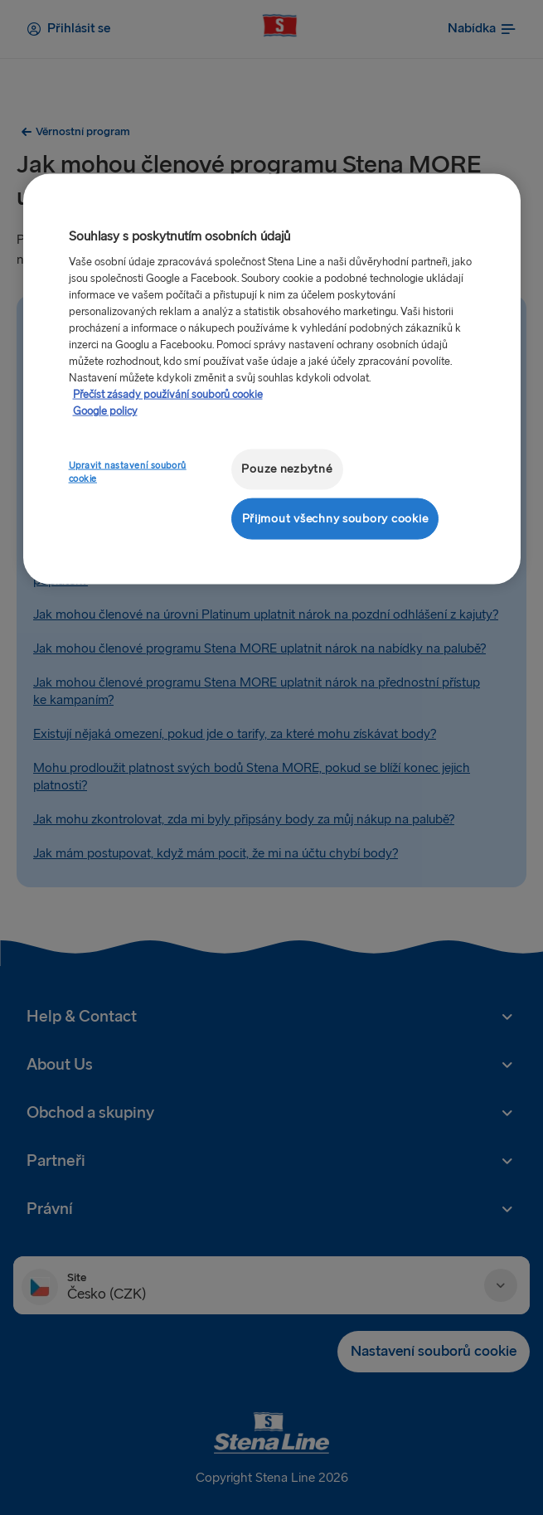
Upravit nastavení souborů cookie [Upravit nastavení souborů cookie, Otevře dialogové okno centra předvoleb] (128, 472)
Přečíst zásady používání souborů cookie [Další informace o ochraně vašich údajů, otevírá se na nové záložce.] (168, 394)
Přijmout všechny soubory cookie (335, 518)
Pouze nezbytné (286, 469)
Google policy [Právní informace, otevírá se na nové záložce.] (105, 411)
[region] (272, 379)
